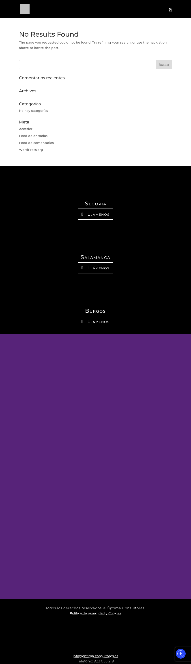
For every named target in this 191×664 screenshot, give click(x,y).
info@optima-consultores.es (95, 656)
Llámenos (98, 214)
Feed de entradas (33, 136)
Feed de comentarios (36, 143)
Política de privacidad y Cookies (95, 613)
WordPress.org (31, 150)
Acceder (25, 129)
